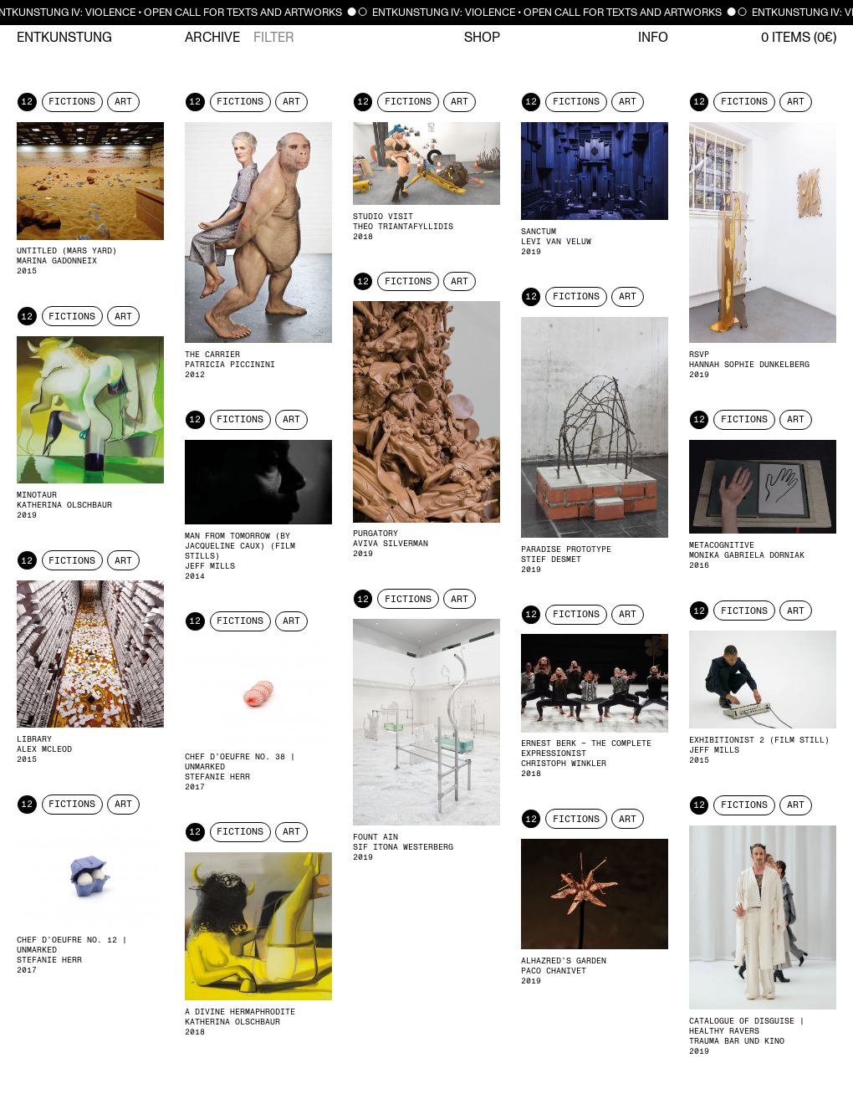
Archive (212, 37)
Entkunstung (64, 37)
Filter (273, 37)
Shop (482, 37)
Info (653, 37)
